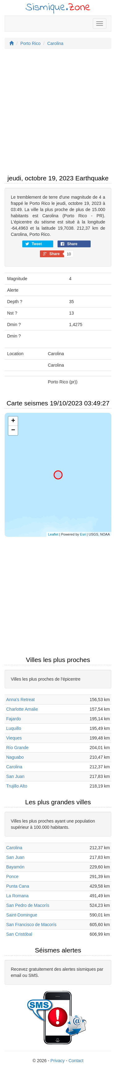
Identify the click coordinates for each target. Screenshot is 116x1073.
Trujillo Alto (16, 786)
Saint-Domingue (21, 914)
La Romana (17, 895)
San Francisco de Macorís (31, 924)
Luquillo (13, 728)
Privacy (57, 1060)
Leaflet (53, 534)
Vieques (14, 737)
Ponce (12, 876)
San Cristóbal (19, 934)
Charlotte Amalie (22, 709)
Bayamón (15, 866)
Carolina (55, 43)
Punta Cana (17, 886)
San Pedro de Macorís (27, 905)
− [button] (13, 430)
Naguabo (15, 757)
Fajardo (13, 718)
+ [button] (13, 421)
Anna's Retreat (20, 699)
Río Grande (17, 747)
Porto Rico (30, 43)
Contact (75, 1060)
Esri (83, 534)
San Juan (15, 776)
